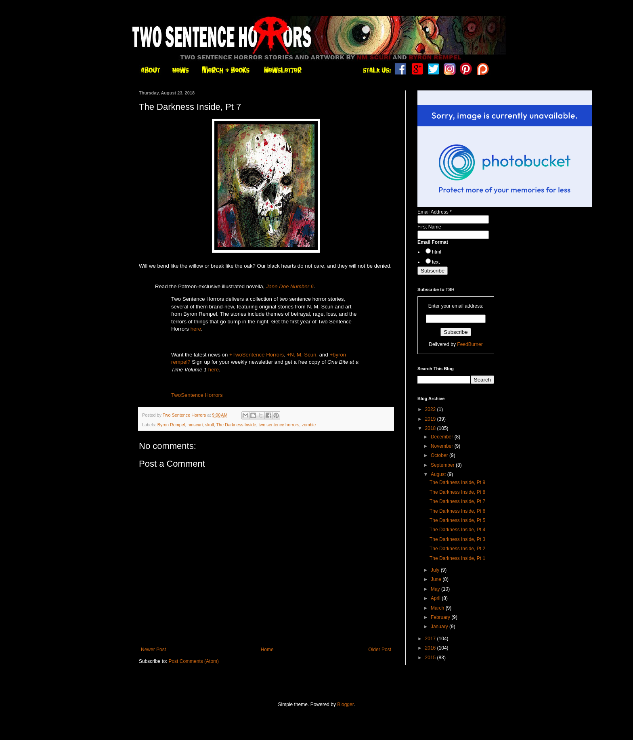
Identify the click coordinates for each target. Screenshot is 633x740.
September (443, 465)
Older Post (379, 649)
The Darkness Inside (236, 424)
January (440, 626)
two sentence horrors (279, 424)
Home (267, 649)
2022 (431, 409)
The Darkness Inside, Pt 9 (457, 482)
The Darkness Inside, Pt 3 (457, 539)
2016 (431, 648)
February (441, 617)
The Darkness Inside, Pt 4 (457, 529)
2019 (431, 419)
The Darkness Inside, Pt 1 (457, 558)
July (436, 570)
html (436, 252)
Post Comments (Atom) (193, 661)
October (440, 455)
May (436, 589)
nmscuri (195, 424)
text (436, 262)
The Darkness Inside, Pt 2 (457, 548)
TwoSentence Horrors (197, 395)
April (436, 598)
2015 (431, 657)
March (438, 608)
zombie (309, 424)
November (443, 446)
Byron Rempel (171, 424)
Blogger (345, 704)
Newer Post (153, 649)
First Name (429, 227)
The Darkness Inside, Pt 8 (457, 492)
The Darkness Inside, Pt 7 (457, 501)
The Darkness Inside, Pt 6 (457, 511)
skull (209, 424)
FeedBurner (469, 344)
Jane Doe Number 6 (290, 286)
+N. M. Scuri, (302, 355)
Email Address (434, 212)
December (443, 437)
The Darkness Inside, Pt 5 (457, 520)
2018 (431, 428)
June (436, 579)
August (439, 474)
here (196, 329)
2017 (431, 638)
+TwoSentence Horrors (256, 355)
